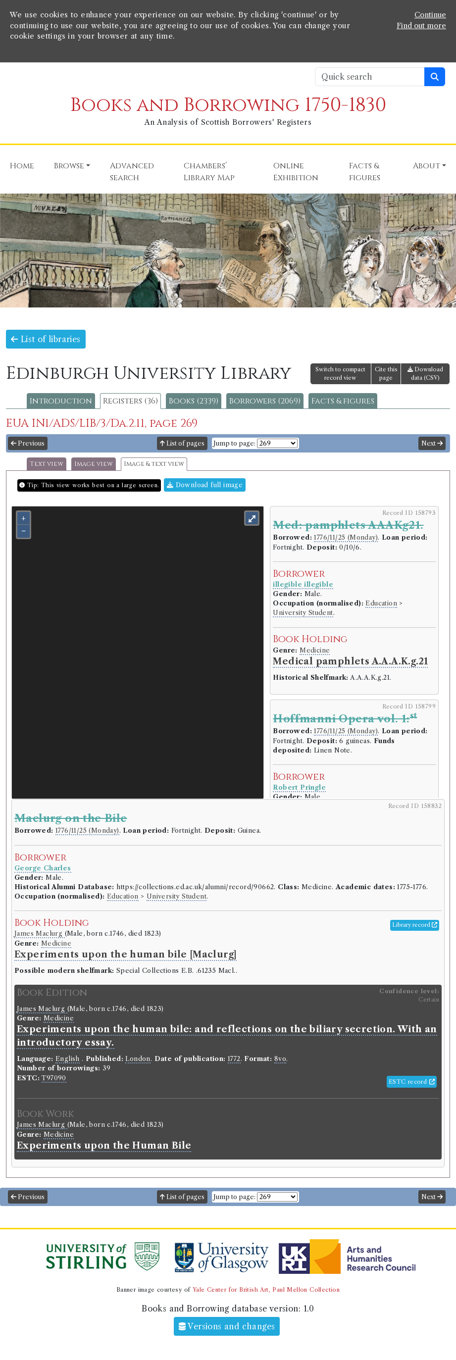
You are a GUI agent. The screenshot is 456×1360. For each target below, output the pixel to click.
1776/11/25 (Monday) (346, 537)
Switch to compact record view (340, 373)
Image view (93, 464)
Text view (46, 464)
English (67, 1058)
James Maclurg (39, 933)
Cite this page (386, 373)
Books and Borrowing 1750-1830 (228, 105)
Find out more (421, 25)
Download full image (205, 485)
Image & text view (154, 464)
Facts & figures (342, 401)
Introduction (61, 401)
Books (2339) (193, 401)
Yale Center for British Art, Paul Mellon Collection (266, 1289)
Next (432, 443)
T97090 (54, 1078)
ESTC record (412, 1081)
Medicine (315, 650)
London (137, 1058)
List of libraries (46, 339)
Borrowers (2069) (265, 401)
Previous (28, 443)
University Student (303, 612)
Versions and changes (227, 1326)
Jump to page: (234, 443)
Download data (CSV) (425, 373)
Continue (430, 14)
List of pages (182, 443)
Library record (414, 924)
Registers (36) (130, 401)
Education (381, 603)
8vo (280, 1058)
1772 (234, 1058)
